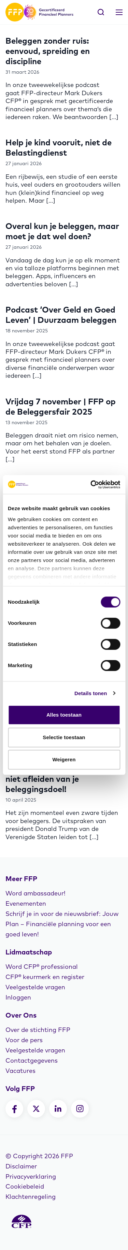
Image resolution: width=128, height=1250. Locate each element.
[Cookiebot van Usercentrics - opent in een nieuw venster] (91, 484)
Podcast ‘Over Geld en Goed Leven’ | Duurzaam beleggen (60, 314)
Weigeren (63, 759)
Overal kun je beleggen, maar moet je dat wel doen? (62, 231)
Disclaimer (21, 1166)
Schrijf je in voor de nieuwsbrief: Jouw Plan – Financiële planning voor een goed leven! (61, 924)
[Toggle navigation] (119, 12)
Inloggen (18, 997)
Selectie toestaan (64, 737)
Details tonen (90, 693)
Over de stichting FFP (37, 1030)
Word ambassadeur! (35, 893)
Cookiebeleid (24, 1186)
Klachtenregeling (30, 1197)
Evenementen (25, 903)
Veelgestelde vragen (35, 987)
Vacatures (20, 1071)
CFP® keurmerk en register (44, 977)
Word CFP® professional (41, 967)
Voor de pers (24, 1040)
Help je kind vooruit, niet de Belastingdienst (58, 147)
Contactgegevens (31, 1060)
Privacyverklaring (30, 1176)
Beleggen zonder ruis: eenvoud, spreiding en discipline (47, 50)
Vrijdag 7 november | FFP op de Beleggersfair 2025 (60, 406)
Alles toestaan (64, 715)
